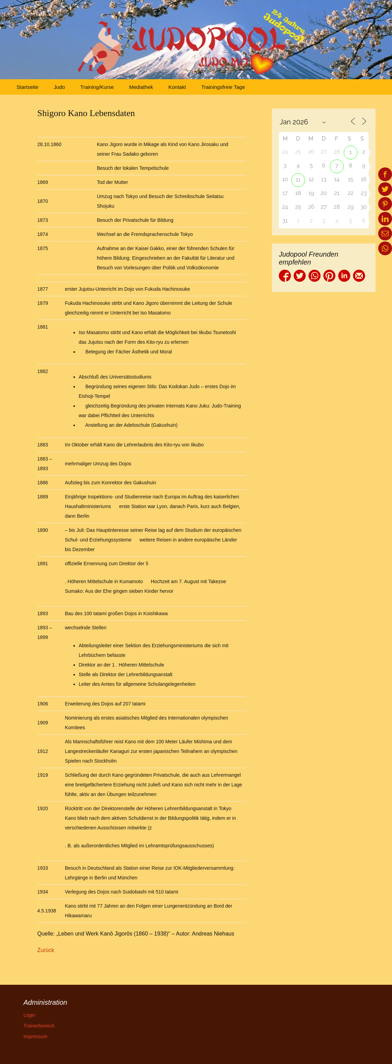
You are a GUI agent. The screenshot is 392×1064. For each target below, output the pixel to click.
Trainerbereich (39, 1026)
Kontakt (177, 87)
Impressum (35, 1036)
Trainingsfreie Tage (223, 87)
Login (29, 1015)
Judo (59, 87)
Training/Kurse (97, 87)
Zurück (45, 950)
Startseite (27, 87)
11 (298, 179)
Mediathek (141, 87)
